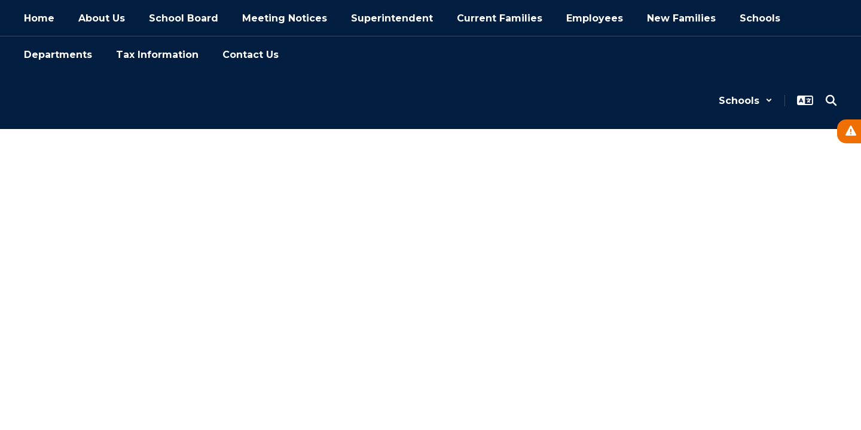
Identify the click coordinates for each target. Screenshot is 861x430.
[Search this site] (831, 100)
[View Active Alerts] (849, 131)
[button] (746, 100)
